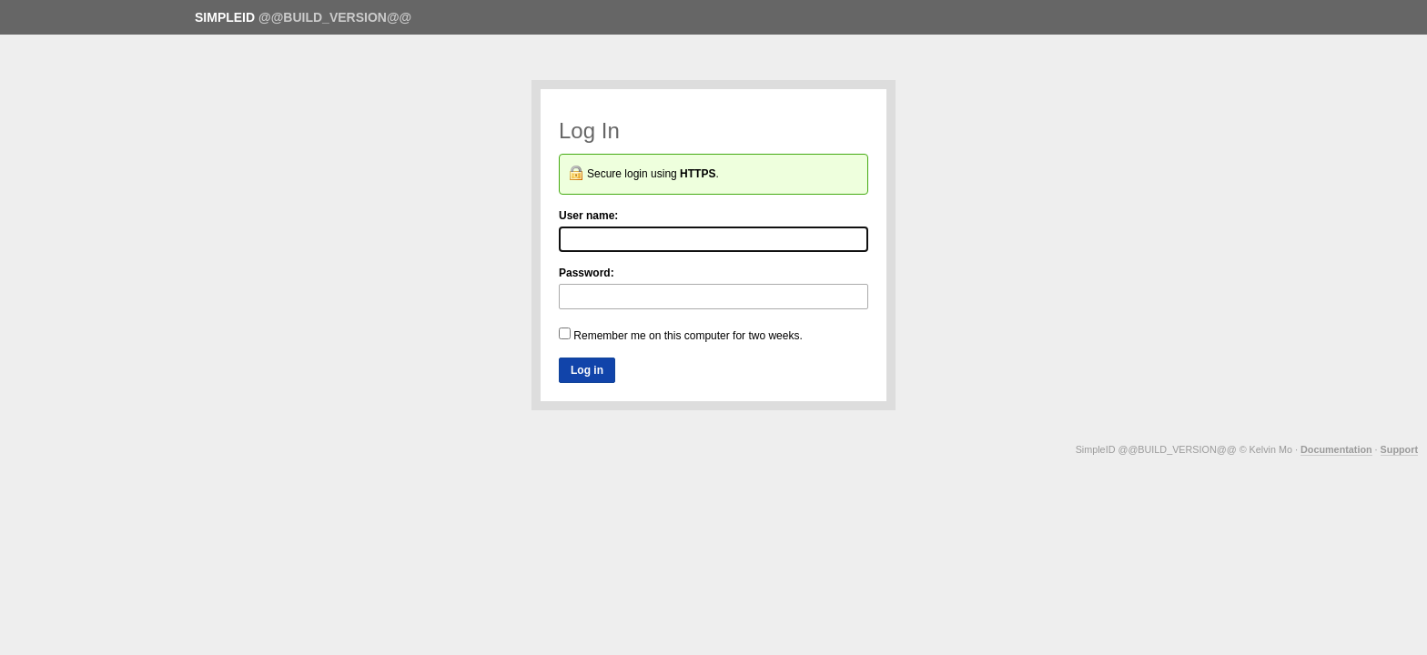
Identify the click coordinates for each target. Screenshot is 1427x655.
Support (1399, 449)
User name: (588, 215)
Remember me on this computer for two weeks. (681, 335)
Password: (586, 273)
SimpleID (225, 17)
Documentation (1336, 449)
